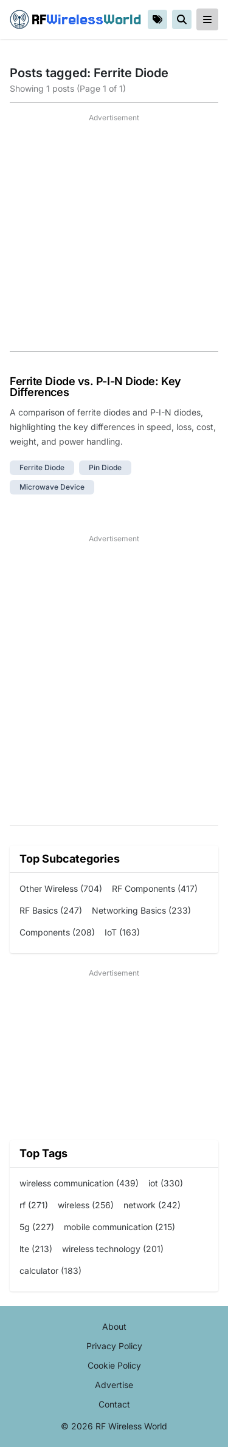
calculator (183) (50, 1270)
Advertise (114, 1385)
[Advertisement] (114, 237)
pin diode (105, 467)
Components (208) (57, 932)
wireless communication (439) (79, 1183)
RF (75, 19)
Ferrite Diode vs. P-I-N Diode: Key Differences (95, 387)
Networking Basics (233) (141, 910)
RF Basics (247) (50, 910)
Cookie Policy (114, 1365)
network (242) (152, 1205)
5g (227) (36, 1227)
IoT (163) (122, 932)
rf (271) (33, 1205)
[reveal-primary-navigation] (207, 19)
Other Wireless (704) (60, 888)
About (114, 1326)
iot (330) (165, 1183)
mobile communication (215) (119, 1227)
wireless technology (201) (113, 1248)
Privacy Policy (114, 1346)
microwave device (52, 486)
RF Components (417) (155, 888)
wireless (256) (86, 1205)
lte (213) (35, 1248)
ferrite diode (41, 467)
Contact (114, 1404)
